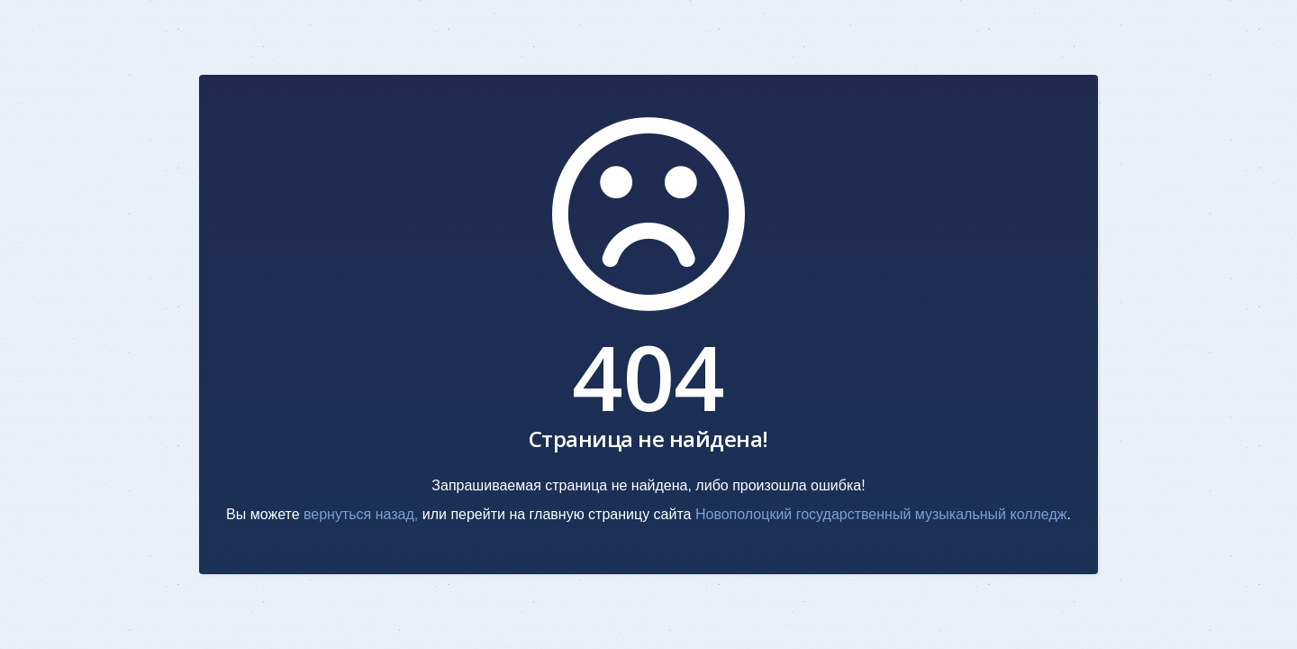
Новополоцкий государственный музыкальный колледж (881, 514)
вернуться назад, (361, 514)
